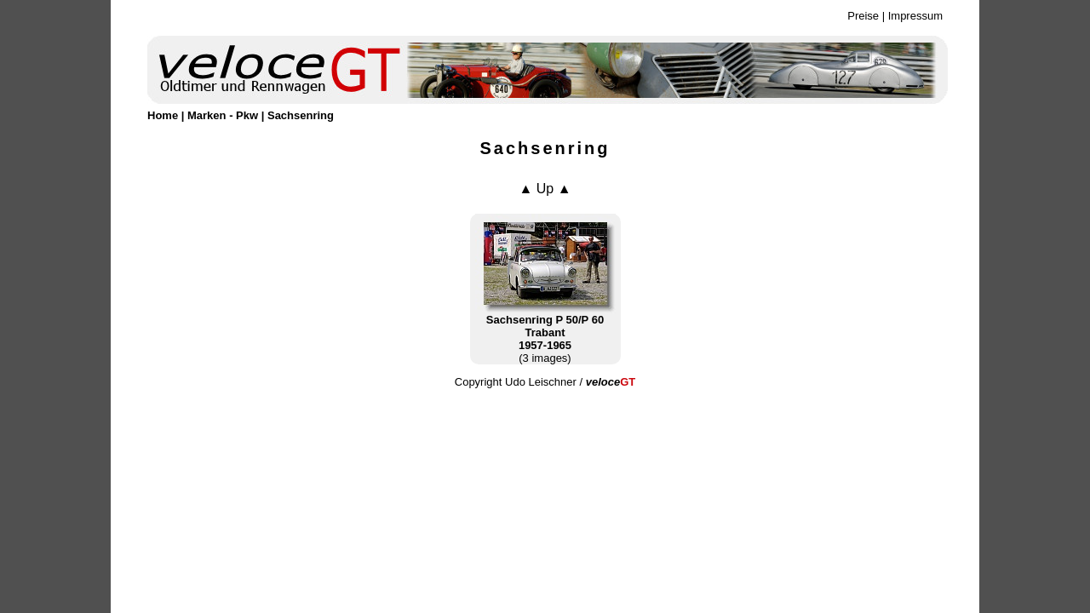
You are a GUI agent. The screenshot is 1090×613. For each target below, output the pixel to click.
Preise (863, 15)
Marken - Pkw (222, 115)
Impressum (915, 15)
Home (162, 115)
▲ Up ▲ (545, 188)
